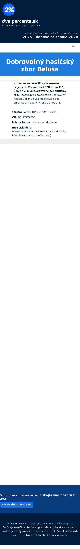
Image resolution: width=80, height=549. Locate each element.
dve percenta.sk (20, 21)
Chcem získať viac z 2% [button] (16, 504)
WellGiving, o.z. (64, 523)
